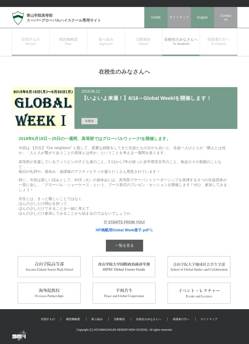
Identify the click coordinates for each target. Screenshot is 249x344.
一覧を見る (124, 245)
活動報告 (119, 319)
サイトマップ (179, 17)
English (202, 17)
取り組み (97, 319)
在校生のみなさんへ (148, 319)
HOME (156, 17)
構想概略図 (73, 319)
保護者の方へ (181, 319)
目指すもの (48, 319)
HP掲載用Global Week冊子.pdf (122, 230)
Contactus (225, 17)
